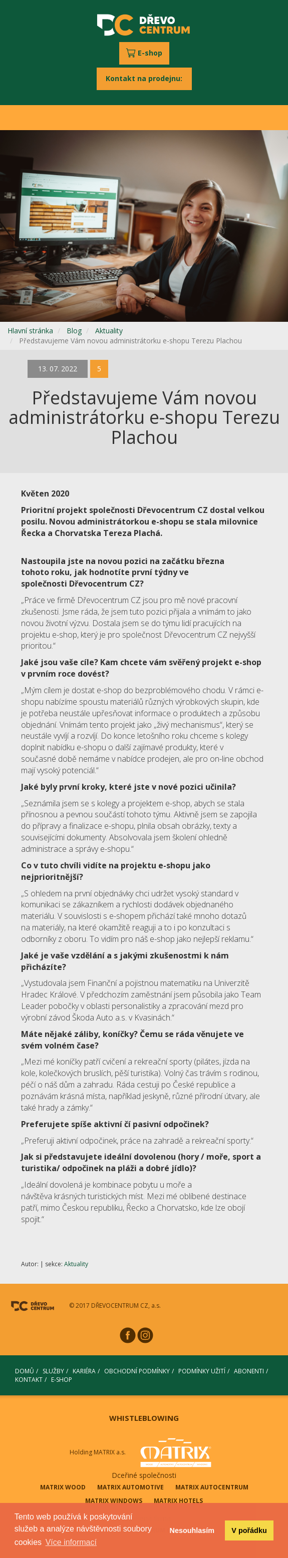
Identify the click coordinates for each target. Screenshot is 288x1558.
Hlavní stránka (30, 330)
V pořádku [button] (248, 1530)
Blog (74, 330)
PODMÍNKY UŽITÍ (201, 1371)
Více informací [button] (71, 1542)
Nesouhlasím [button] (192, 1530)
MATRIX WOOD (63, 1487)
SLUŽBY (53, 1371)
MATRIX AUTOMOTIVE (130, 1487)
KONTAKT (29, 1379)
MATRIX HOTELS (178, 1500)
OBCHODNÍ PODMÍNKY (137, 1371)
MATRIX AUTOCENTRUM (211, 1487)
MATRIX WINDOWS (113, 1500)
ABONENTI (249, 1371)
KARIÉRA (84, 1371)
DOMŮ (24, 1371)
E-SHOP (61, 1379)
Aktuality (109, 330)
